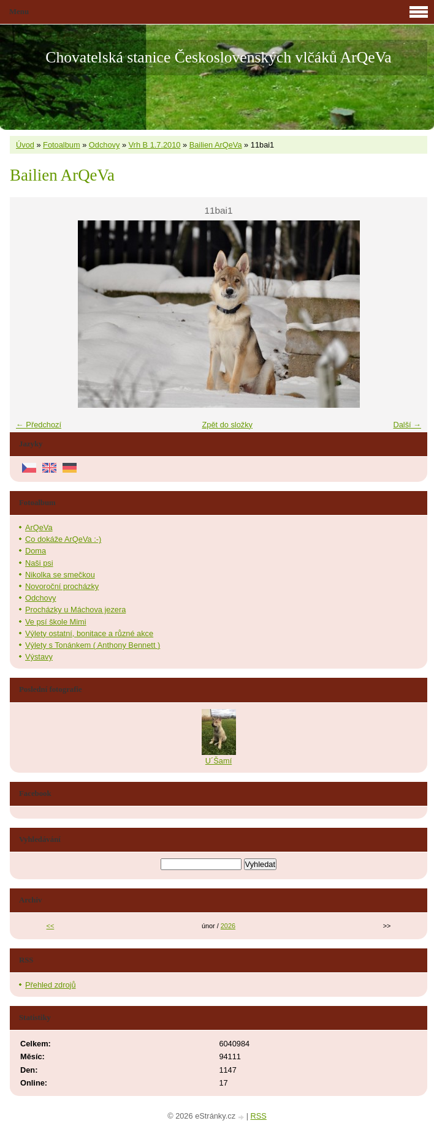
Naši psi (39, 563)
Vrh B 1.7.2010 (155, 144)
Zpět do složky (227, 424)
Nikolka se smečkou (60, 574)
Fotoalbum (61, 144)
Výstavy (39, 656)
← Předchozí (38, 424)
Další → (407, 424)
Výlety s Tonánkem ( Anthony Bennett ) (92, 645)
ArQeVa (39, 527)
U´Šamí (218, 760)
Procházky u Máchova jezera (75, 609)
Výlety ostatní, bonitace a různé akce (89, 633)
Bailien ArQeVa (215, 144)
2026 (228, 925)
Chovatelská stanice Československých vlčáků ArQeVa (218, 57)
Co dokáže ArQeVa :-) (63, 539)
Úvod (25, 144)
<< (51, 925)
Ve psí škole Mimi (55, 621)
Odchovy (104, 144)
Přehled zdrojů (50, 984)
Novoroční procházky (62, 586)
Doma (35, 550)
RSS (259, 1115)
